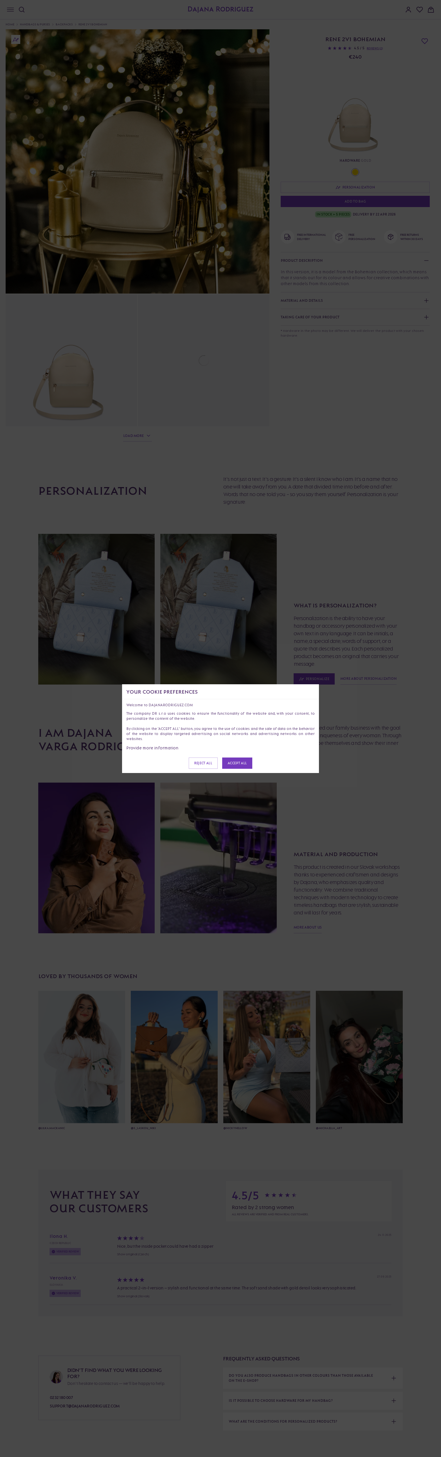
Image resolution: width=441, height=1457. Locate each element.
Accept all (237, 763)
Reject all (203, 763)
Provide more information (152, 747)
